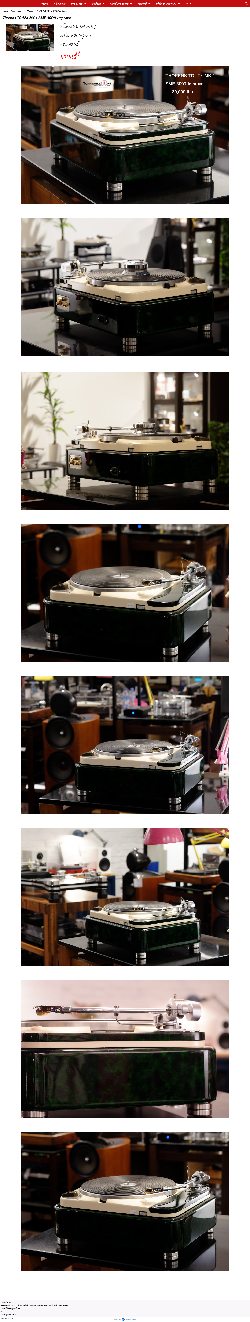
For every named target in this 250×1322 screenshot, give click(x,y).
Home (5, 11)
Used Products (17, 11)
